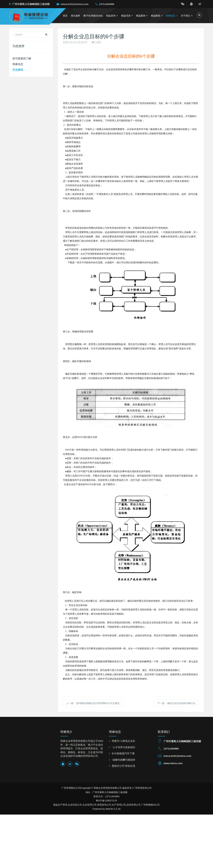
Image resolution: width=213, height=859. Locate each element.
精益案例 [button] (142, 15)
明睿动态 (17, 64)
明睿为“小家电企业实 (123, 740)
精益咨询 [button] (112, 15)
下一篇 (176, 703)
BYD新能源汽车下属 (123, 753)
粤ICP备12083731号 (106, 800)
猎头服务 (75, 15)
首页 (65, 15)
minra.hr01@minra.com (72, 4)
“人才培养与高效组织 (123, 747)
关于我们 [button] (187, 15)
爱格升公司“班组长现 (123, 765)
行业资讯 (17, 69)
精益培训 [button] (127, 15)
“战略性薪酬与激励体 (123, 759)
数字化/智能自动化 (93, 15)
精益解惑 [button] (157, 15)
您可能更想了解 (21, 58)
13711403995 (105, 4)
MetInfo (109, 809)
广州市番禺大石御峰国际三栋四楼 (29, 4)
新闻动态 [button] (172, 15)
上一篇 (93, 703)
